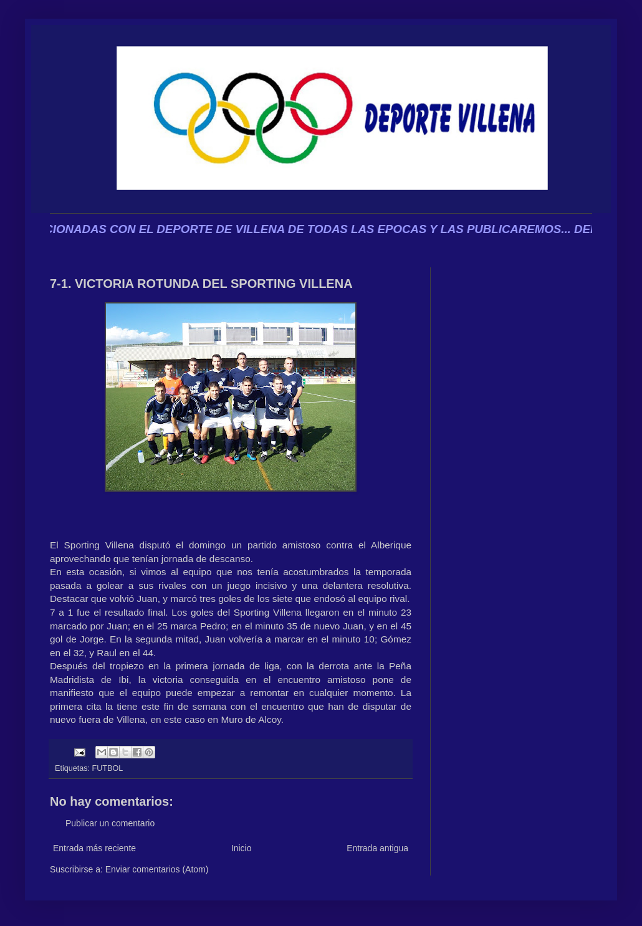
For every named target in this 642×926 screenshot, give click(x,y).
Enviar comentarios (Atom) (157, 869)
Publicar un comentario (110, 823)
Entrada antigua (377, 848)
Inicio (241, 848)
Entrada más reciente (94, 848)
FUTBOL (107, 768)
